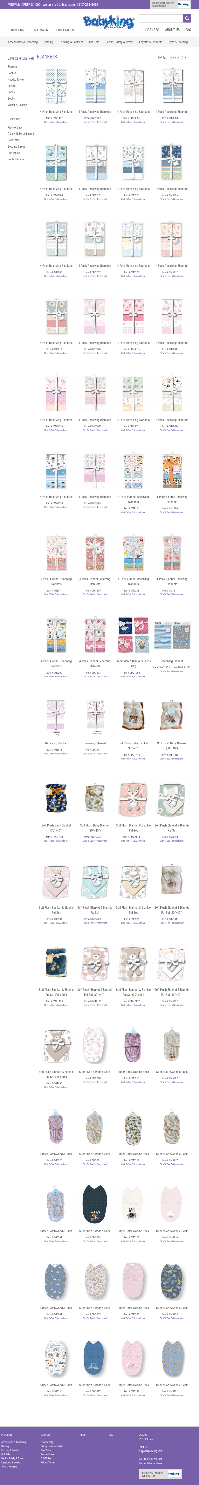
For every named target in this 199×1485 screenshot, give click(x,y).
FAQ (188, 30)
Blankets (12, 66)
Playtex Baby (15, 127)
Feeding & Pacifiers (10, 1450)
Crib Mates (41, 30)
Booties (12, 73)
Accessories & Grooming (13, 1442)
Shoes (11, 92)
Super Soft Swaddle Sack (95, 1072)
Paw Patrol (14, 140)
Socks (11, 98)
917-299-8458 (146, 1439)
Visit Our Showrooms (151, 1459)
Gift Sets (5, 1454)
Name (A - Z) (176, 57)
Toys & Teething (9, 1466)
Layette (12, 85)
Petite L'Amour (16, 159)
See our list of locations (150, 1463)
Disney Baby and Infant (21, 133)
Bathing (5, 1446)
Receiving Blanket (172, 661)
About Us (172, 30)
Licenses (152, 30)
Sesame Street (16, 146)
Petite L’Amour (64, 30)
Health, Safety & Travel (12, 1458)
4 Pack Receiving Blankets (56, 112)
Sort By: (162, 57)
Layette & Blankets (10, 1462)
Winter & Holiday (17, 105)
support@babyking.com (150, 1451)
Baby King (17, 30)
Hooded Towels (16, 79)
